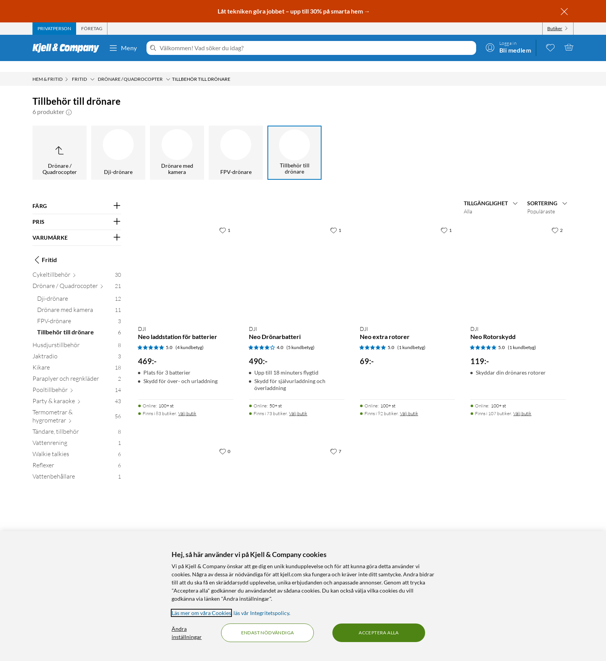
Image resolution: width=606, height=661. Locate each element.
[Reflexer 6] (76, 456)
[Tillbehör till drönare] (294, 142)
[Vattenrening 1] (76, 433)
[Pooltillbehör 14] (76, 380)
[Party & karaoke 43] (76, 391)
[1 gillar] (224, 219)
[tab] (54, 28)
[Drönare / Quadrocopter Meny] (168, 68)
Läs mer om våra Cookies (201, 613)
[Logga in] (508, 47)
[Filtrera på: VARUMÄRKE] (76, 227)
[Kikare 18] (76, 358)
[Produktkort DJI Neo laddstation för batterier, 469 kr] (186, 260)
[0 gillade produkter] (550, 47)
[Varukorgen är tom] (569, 47)
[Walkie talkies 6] (76, 444)
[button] (68, 101)
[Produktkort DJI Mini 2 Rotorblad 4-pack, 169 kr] (296, 481)
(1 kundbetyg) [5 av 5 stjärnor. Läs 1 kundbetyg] (411, 336)
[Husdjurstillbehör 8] (76, 335)
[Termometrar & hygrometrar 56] (76, 407)
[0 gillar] (224, 440)
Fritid (44, 249)
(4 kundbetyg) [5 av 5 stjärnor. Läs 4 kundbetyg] (189, 336)
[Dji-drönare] (118, 142)
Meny (123, 48)
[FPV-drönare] (235, 142)
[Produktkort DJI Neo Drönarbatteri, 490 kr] (296, 260)
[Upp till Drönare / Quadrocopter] (59, 142)
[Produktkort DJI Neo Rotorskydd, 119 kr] (518, 260)
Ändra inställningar (187, 632)
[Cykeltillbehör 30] (76, 265)
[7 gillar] (335, 440)
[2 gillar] (557, 219)
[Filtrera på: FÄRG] (76, 195)
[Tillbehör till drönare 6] (79, 323)
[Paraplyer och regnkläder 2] (76, 369)
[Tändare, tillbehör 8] (76, 422)
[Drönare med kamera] (177, 142)
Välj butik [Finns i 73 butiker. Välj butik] (298, 402)
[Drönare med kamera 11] (79, 300)
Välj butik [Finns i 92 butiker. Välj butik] (409, 402)
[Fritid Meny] (92, 68)
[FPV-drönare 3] (79, 311)
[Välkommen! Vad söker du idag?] (316, 48)
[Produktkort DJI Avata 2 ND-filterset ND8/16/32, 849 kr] (186, 481)
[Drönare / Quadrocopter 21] (76, 276)
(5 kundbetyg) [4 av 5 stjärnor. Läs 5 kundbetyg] (300, 336)
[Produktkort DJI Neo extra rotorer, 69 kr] (407, 260)
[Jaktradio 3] (76, 347)
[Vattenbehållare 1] (76, 467)
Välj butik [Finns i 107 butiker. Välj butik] (522, 402)
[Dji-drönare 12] (79, 289)
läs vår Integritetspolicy (261, 613)
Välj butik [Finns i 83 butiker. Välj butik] (187, 402)
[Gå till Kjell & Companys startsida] (68, 48)
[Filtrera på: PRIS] (76, 211)
